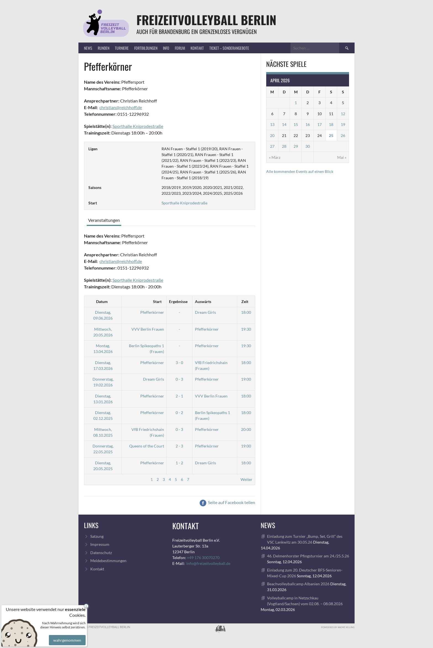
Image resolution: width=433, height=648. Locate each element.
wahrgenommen (66, 636)
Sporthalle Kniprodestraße (137, 126)
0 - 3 (179, 379)
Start (157, 301)
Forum (180, 48)
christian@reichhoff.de (120, 107)
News (88, 48)
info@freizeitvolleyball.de (208, 563)
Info (166, 48)
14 (284, 124)
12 (343, 113)
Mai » (341, 157)
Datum (102, 301)
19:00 (246, 379)
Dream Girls (205, 312)
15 (296, 124)
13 (272, 124)
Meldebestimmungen (108, 560)
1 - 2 (179, 462)
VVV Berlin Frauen (147, 329)
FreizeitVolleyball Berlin (206, 20)
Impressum (99, 544)
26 (343, 135)
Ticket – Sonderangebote (229, 48)
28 (284, 146)
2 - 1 (179, 396)
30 (307, 146)
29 (296, 146)
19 (343, 124)
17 (319, 124)
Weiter (246, 479)
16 (307, 124)
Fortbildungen (145, 48)
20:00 (246, 429)
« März (274, 157)
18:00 (246, 312)
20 (272, 135)
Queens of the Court (146, 446)
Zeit (244, 301)
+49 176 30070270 (203, 557)
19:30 (246, 329)
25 (331, 135)
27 (272, 146)
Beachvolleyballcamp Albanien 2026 (298, 583)
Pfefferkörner (152, 312)
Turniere (122, 48)
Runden (103, 48)
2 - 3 (179, 446)
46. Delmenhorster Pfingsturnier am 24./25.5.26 (308, 556)
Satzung (97, 536)
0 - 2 (179, 412)
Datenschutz (101, 552)
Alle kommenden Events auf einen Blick (299, 171)
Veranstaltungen (104, 220)
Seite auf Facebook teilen (227, 502)
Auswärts (203, 301)
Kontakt (197, 48)
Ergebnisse (178, 301)
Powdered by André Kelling (338, 627)
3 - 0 (179, 362)
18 (331, 124)
